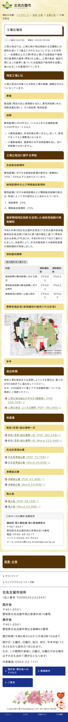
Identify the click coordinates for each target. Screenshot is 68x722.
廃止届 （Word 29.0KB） (24, 507)
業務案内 (45, 671)
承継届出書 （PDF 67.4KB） (26, 479)
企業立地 (51, 15)
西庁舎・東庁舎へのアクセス (18, 671)
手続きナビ (42, 714)
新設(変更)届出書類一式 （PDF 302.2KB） (34, 435)
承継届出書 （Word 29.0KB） (26, 485)
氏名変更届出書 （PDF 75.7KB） (28, 457)
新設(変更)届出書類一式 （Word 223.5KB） (35, 440)
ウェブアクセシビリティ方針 (20, 582)
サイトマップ (11, 576)
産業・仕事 (38, 15)
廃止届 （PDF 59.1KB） (23, 501)
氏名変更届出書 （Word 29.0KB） (29, 462)
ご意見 (11, 682)
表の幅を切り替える (16, 262)
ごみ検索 (59, 714)
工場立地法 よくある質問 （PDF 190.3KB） (34, 408)
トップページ (23, 15)
